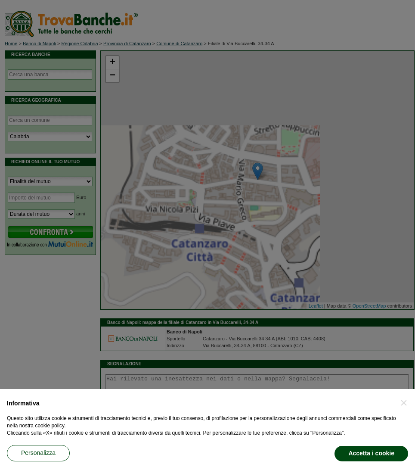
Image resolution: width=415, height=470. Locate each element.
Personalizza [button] (38, 452)
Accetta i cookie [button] (371, 453)
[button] (404, 403)
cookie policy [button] (49, 426)
